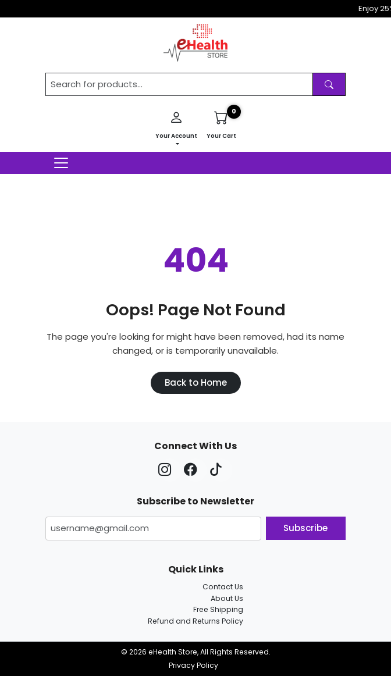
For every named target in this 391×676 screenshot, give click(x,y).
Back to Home (196, 382)
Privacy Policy (193, 665)
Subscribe (305, 528)
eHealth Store (172, 652)
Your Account (176, 123)
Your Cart (221, 123)
